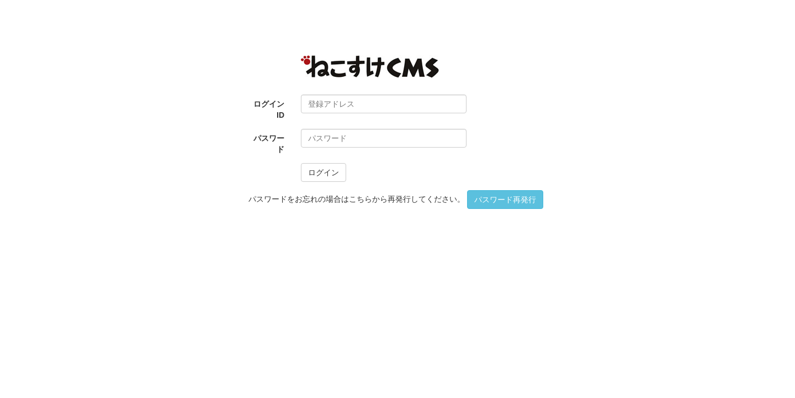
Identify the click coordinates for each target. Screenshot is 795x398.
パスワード (268, 144)
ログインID (268, 109)
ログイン (323, 172)
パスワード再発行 (505, 199)
